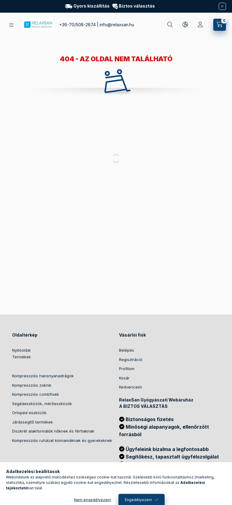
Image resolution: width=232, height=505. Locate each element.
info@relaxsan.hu (117, 24)
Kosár (124, 378)
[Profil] (200, 25)
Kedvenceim (130, 387)
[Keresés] (170, 25)
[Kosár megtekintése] (219, 25)
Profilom (126, 368)
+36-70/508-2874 (77, 24)
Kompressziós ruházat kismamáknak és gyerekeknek (62, 440)
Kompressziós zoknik (31, 385)
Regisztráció (130, 359)
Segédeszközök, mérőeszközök (42, 403)
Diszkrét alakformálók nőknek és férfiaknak (53, 431)
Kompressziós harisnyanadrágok (43, 375)
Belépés (126, 350)
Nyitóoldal (21, 350)
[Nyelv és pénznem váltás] (185, 25)
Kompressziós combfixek (35, 394)
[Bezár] (222, 6)
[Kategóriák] (11, 24)
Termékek (21, 356)
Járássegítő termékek (32, 422)
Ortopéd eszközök (29, 412)
